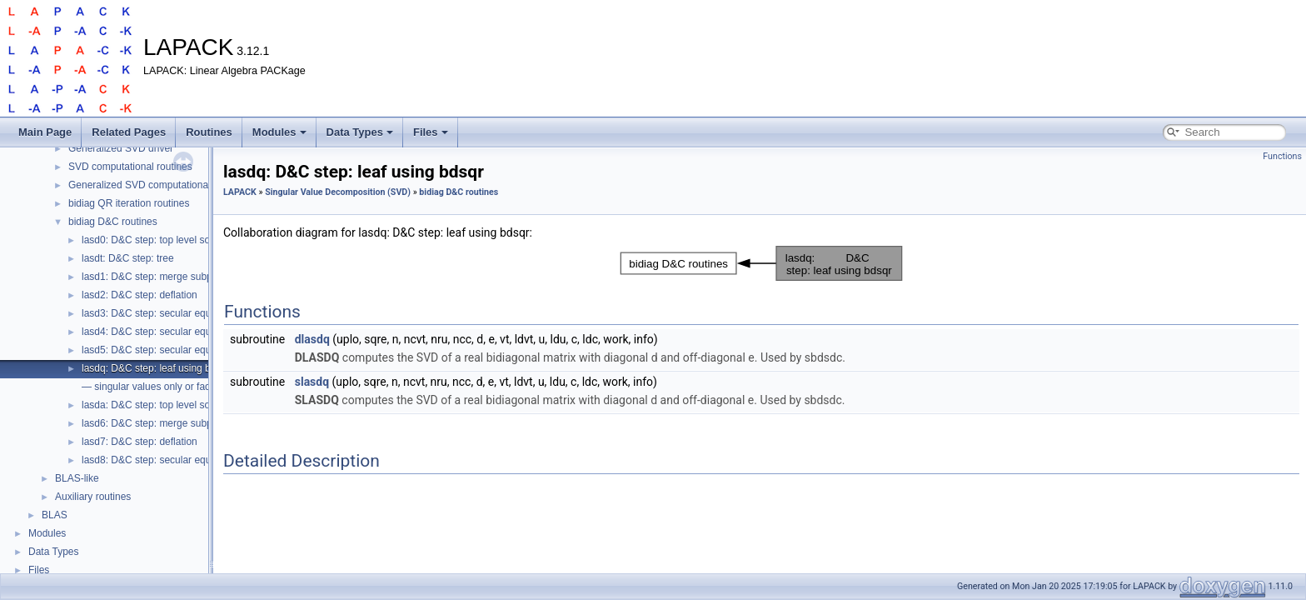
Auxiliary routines (93, 496)
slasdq (312, 381)
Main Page (45, 132)
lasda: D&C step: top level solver (154, 405)
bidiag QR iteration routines (128, 203)
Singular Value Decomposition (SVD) (338, 192)
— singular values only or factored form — (175, 386)
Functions (1282, 156)
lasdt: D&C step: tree (128, 258)
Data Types (359, 132)
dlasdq (312, 339)
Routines (209, 132)
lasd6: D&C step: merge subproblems (164, 423)
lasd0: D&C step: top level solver (154, 240)
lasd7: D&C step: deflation (139, 442)
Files (430, 132)
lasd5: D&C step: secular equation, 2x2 (168, 350)
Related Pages (129, 132)
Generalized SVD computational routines (158, 185)
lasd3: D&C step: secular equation (157, 313)
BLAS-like (77, 478)
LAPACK (240, 192)
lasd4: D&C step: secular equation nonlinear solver (194, 332)
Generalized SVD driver (120, 148)
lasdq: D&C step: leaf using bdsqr (156, 368)
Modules (279, 132)
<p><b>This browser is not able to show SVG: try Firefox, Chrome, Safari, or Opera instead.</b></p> (761, 263)
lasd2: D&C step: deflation (139, 295)
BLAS (54, 515)
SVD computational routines (130, 166)
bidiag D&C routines (112, 222)
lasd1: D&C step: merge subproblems (164, 276)
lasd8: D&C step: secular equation (157, 460)
